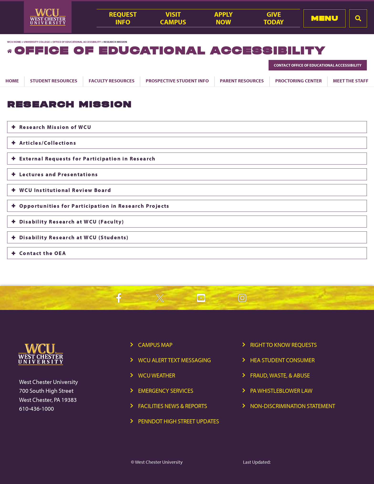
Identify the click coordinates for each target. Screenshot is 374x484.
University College (37, 41)
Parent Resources (242, 81)
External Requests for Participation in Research (87, 158)
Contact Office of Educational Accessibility (318, 65)
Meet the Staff (351, 81)
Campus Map (155, 344)
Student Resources (53, 81)
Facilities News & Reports (172, 406)
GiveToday (274, 18)
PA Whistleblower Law (281, 390)
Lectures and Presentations (58, 174)
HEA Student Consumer (282, 360)
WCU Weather (156, 375)
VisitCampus (173, 18)
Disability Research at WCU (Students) (74, 237)
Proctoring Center (298, 81)
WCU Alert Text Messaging (174, 360)
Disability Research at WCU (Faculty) (71, 221)
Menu (324, 18)
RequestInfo (123, 18)
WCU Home (14, 41)
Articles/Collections (47, 142)
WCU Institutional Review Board (65, 190)
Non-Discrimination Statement (292, 406)
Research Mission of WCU (55, 127)
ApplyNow (223, 18)
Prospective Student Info (177, 81)
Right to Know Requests (283, 344)
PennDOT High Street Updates (178, 421)
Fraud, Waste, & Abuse (280, 375)
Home (12, 81)
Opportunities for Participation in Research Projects (94, 205)
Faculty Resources (112, 81)
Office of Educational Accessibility (76, 41)
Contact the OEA (42, 253)
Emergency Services (165, 390)
